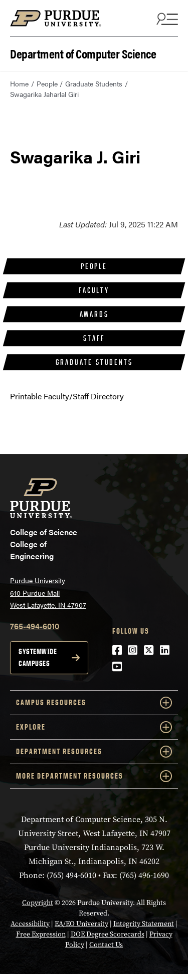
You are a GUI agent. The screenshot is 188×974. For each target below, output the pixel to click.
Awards (94, 314)
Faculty (94, 290)
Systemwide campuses (38, 657)
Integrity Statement (143, 924)
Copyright (37, 903)
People (47, 83)
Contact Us (106, 945)
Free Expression (41, 934)
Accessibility (30, 924)
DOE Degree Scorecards (107, 934)
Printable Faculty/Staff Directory (67, 396)
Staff (93, 338)
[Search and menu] (166, 18)
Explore (94, 727)
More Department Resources (94, 776)
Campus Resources (94, 703)
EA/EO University (81, 924)
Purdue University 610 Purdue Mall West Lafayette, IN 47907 (48, 592)
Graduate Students (93, 83)
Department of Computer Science (83, 52)
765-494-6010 (34, 626)
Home (19, 83)
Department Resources (94, 752)
